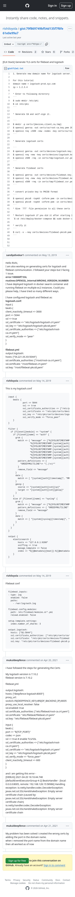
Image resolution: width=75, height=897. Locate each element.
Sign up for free (17, 860)
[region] (37, 160)
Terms (8, 880)
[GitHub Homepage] (27, 888)
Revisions (27, 52)
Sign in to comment (54, 865)
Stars (48, 52)
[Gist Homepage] (27, 6)
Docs (57, 880)
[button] (46, 44)
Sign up (66, 5)
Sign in (52, 5)
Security (26, 880)
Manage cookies (18, 883)
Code (9, 51)
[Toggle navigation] (5, 6)
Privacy (16, 880)
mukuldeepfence (16, 660)
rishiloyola (10, 28)
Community (47, 880)
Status (36, 880)
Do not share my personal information (46, 883)
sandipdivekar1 (15, 255)
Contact (66, 880)
